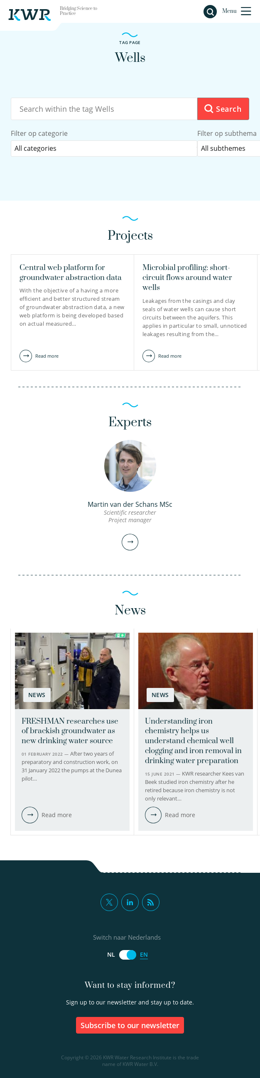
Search (222, 109)
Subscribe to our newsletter (130, 1025)
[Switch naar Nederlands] (127, 955)
